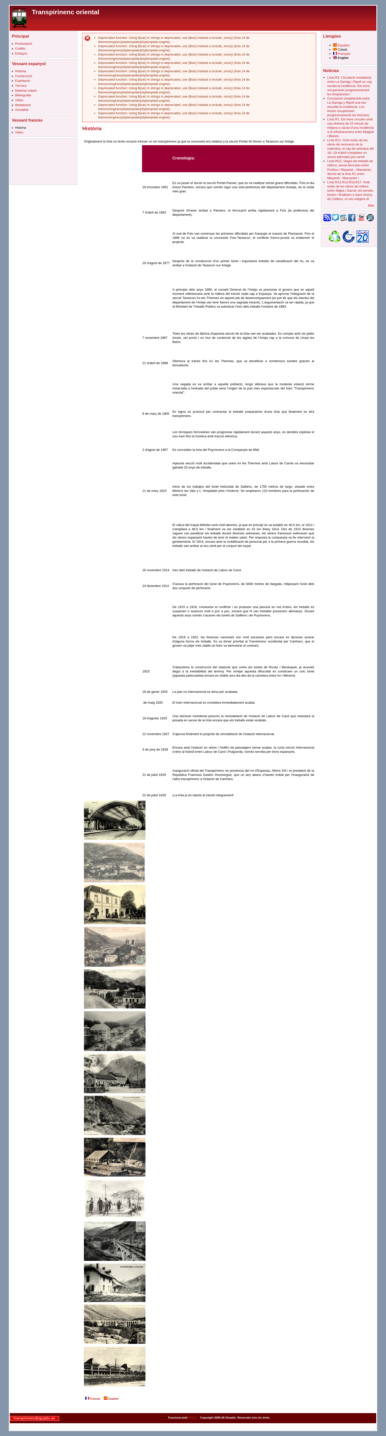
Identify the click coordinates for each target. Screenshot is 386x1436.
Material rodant (25, 90)
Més (371, 205)
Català (340, 49)
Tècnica (20, 85)
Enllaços (21, 53)
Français (92, 1398)
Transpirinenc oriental (65, 12)
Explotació (22, 81)
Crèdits (20, 48)
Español (111, 1398)
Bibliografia (23, 95)
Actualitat (21, 110)
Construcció (23, 76)
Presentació (23, 43)
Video (19, 100)
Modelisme (23, 105)
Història (20, 71)
